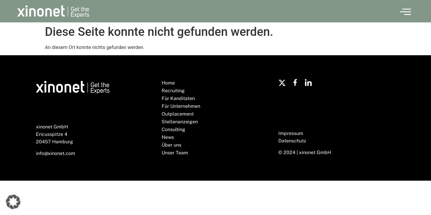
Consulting (173, 129)
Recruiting (173, 90)
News (168, 137)
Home (168, 83)
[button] (405, 11)
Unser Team (175, 153)
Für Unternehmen (181, 106)
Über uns (171, 145)
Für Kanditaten (178, 98)
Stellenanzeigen (180, 122)
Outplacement (178, 114)
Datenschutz (292, 141)
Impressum (290, 133)
